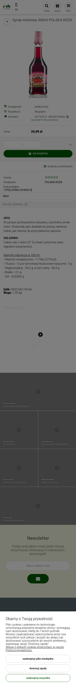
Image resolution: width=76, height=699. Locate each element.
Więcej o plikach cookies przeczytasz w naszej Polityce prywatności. (35, 648)
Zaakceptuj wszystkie (38, 678)
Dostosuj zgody (38, 668)
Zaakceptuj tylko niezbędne (38, 658)
